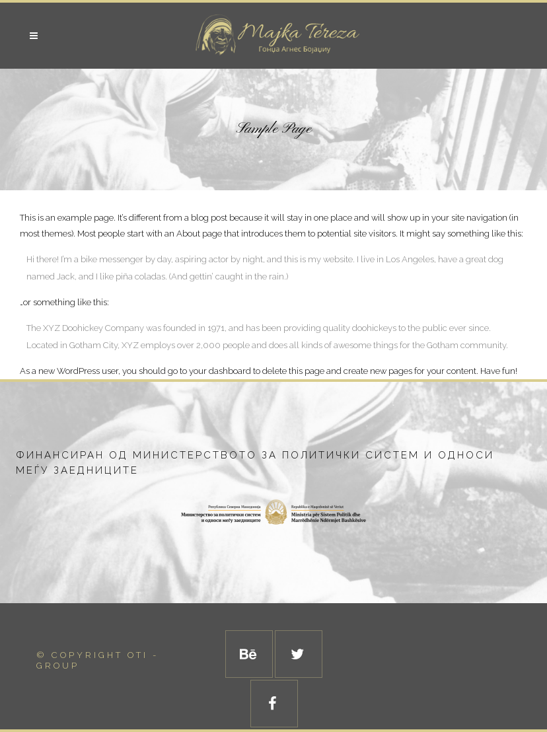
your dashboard (220, 371)
